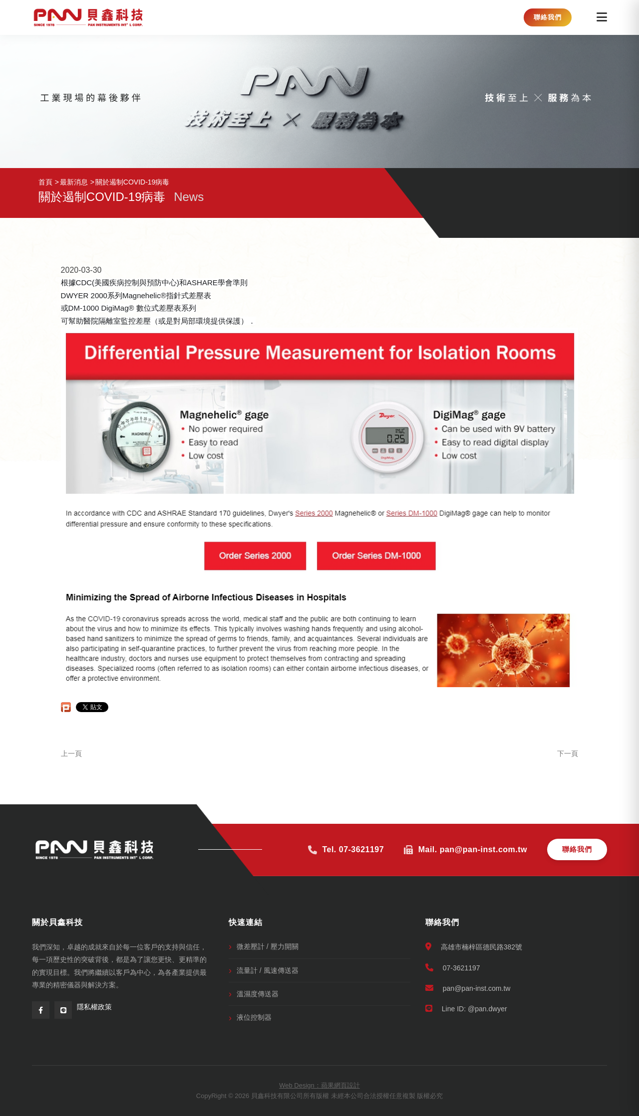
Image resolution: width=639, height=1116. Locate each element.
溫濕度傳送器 (258, 994)
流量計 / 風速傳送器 (268, 970)
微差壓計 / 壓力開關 (268, 946)
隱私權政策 (94, 1007)
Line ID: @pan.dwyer (466, 1008)
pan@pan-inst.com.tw (468, 988)
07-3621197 (452, 967)
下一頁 (567, 753)
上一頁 (71, 753)
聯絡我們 (548, 17)
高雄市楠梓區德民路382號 (473, 946)
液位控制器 (254, 1017)
